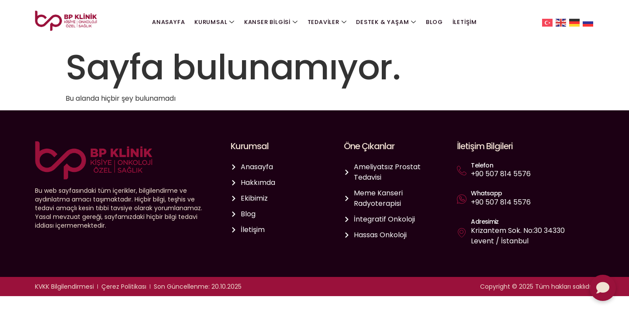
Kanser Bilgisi (271, 22)
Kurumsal (216, 22)
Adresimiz (484, 221)
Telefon (482, 165)
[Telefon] (462, 170)
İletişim (462, 22)
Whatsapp (486, 193)
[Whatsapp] (462, 199)
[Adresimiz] (462, 232)
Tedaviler (327, 22)
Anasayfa (170, 22)
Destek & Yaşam (386, 22)
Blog (433, 22)
